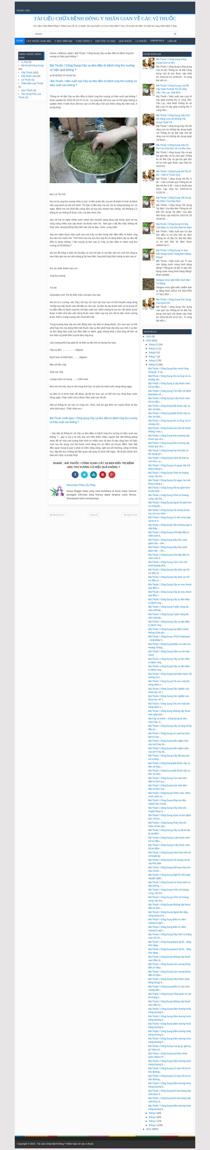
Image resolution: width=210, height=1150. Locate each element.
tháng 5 (153, 364)
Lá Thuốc (141, 41)
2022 (149, 340)
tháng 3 (153, 1117)
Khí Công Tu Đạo (105, 41)
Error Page (157, 40)
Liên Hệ (172, 41)
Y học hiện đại (63, 41)
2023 (149, 336)
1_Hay (24, 62)
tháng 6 (153, 360)
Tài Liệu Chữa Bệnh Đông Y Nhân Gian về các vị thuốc (105, 18)
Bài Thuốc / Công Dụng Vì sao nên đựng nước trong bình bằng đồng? (173, 254)
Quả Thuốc (125, 41)
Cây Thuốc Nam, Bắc (38, 41)
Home (19, 40)
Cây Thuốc (26, 72)
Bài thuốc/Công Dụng (32, 65)
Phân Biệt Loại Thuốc (32, 83)
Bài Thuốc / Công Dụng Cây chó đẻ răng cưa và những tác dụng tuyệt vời (173, 119)
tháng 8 (153, 352)
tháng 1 (153, 1125)
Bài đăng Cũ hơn (130, 515)
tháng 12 (153, 344)
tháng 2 (153, 1121)
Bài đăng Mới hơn (57, 515)
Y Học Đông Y (84, 41)
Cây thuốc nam (29, 76)
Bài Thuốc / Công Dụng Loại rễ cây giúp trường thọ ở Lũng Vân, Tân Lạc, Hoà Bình (172, 89)
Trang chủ (23, 10)
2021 (149, 1129)
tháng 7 (153, 356)
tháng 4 (153, 1113)
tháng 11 (153, 348)
